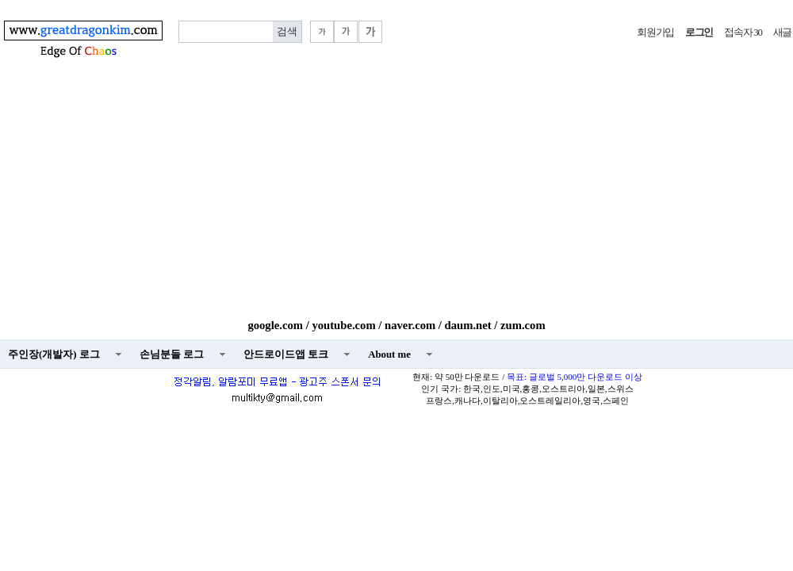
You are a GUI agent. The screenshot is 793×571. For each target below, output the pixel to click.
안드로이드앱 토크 (285, 354)
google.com (275, 325)
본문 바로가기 (0, 0)
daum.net (468, 325)
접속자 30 (742, 32)
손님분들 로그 (172, 354)
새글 (782, 32)
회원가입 (655, 32)
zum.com (523, 325)
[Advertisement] (396, 200)
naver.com (410, 325)
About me (389, 354)
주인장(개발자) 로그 (54, 354)
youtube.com (343, 325)
